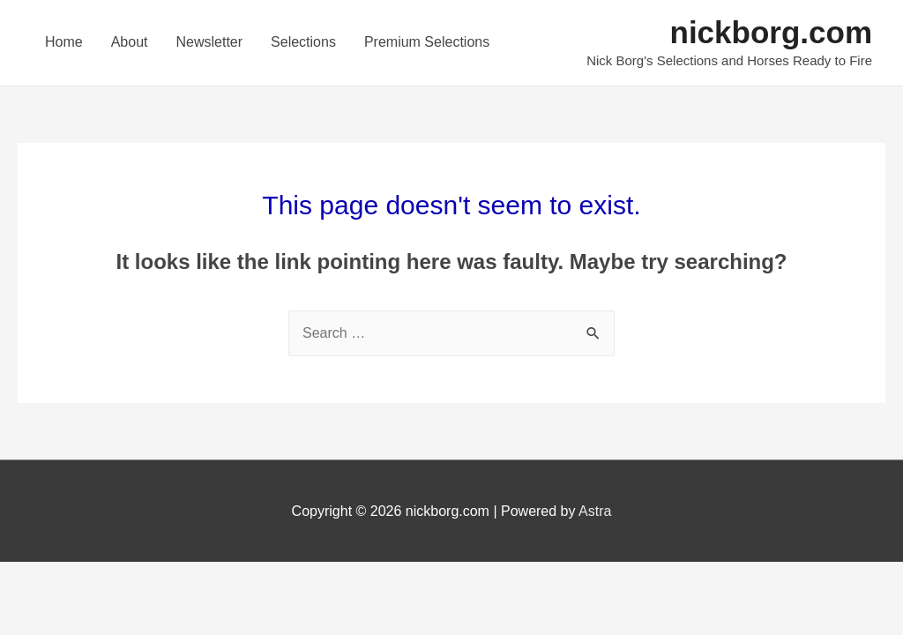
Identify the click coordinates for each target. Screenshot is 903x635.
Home (64, 41)
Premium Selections (426, 41)
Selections (303, 41)
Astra (594, 511)
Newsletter (209, 41)
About (129, 41)
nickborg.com (771, 32)
